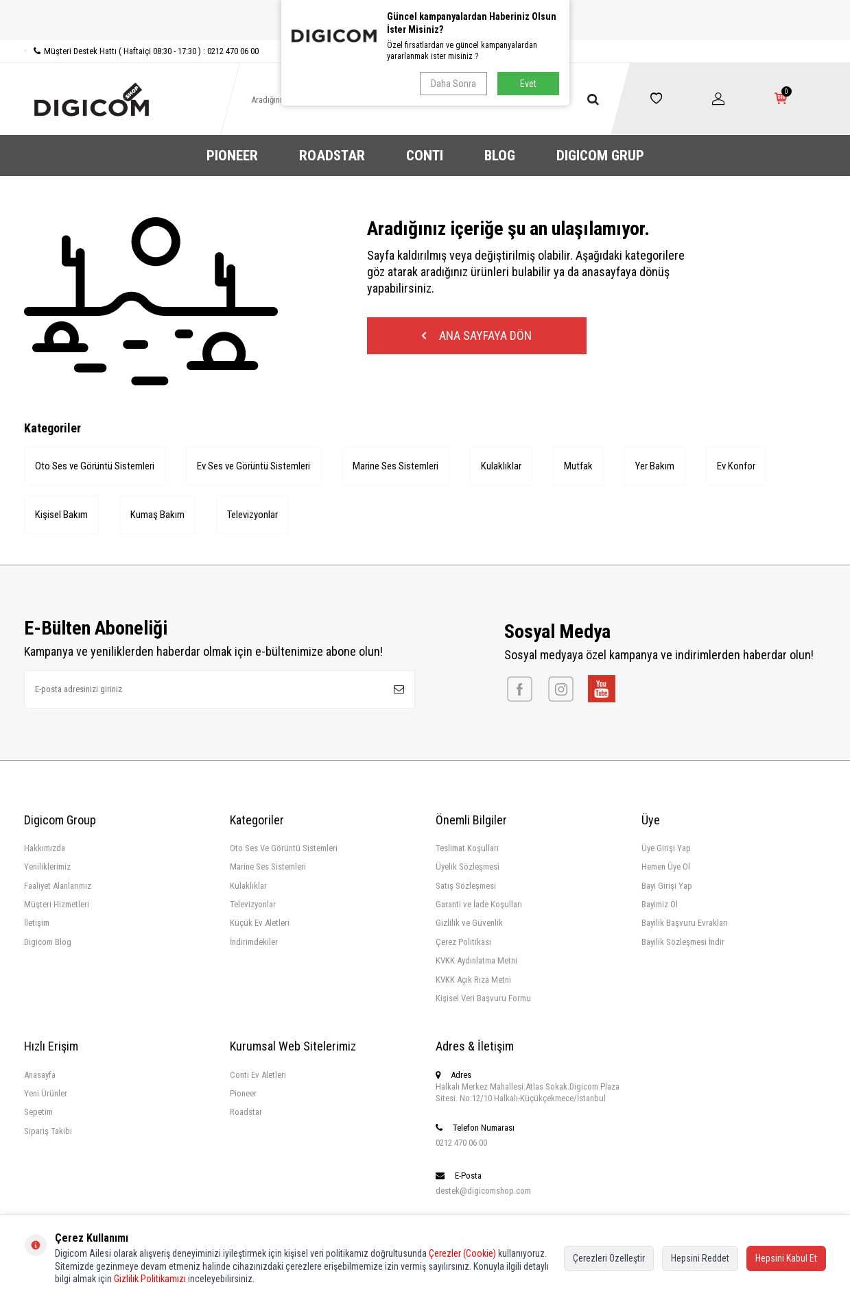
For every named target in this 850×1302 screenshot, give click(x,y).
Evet (528, 83)
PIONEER (232, 155)
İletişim (36, 923)
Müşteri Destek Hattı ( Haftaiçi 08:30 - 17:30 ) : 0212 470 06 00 (141, 51)
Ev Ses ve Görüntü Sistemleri (253, 466)
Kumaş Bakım (157, 514)
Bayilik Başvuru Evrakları (684, 923)
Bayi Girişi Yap (666, 886)
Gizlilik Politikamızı (150, 1278)
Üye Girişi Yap (666, 848)
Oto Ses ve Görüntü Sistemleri (94, 466)
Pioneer (243, 1093)
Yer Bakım (654, 466)
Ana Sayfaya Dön (477, 335)
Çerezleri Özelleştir (609, 1258)
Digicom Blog (47, 942)
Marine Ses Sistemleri (395, 466)
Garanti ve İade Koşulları (479, 904)
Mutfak (578, 466)
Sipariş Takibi (48, 1131)
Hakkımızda (44, 848)
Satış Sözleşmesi (466, 886)
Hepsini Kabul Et (786, 1258)
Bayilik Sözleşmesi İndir (682, 942)
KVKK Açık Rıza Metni (473, 979)
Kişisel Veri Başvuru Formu (483, 998)
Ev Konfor (736, 466)
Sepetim (38, 1112)
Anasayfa (40, 1075)
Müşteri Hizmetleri (56, 904)
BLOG (499, 155)
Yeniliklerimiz (47, 866)
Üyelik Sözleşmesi (467, 866)
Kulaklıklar (501, 466)
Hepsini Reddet (700, 1258)
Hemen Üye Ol (665, 866)
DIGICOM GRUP (600, 155)
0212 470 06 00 (461, 1143)
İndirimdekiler (254, 942)
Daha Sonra (453, 83)
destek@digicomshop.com (483, 1191)
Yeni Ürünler (45, 1093)
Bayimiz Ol (659, 904)
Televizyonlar (252, 514)
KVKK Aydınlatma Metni (476, 960)
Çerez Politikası (463, 942)
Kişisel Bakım (61, 514)
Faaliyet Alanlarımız (57, 886)
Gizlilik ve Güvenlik (469, 923)
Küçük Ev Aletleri (260, 923)
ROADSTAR (332, 155)
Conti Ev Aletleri (258, 1075)
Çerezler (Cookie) (462, 1253)
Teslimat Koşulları (467, 848)
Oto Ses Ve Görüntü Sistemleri (284, 848)
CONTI (424, 155)
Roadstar (246, 1112)
